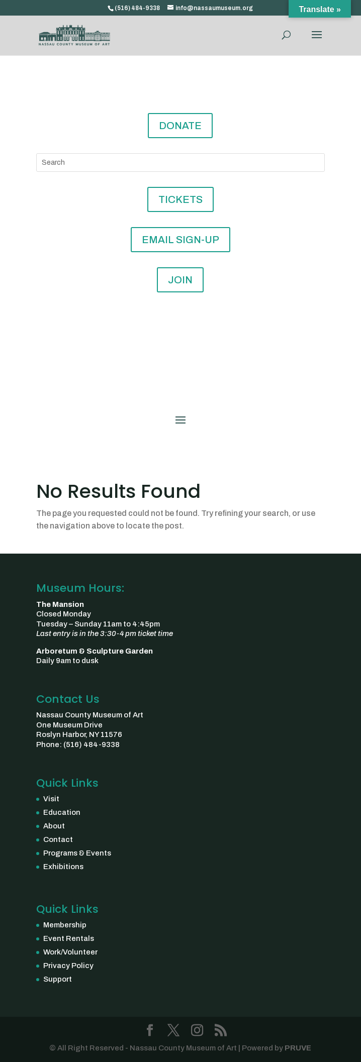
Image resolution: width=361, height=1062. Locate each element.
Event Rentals (68, 938)
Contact (58, 839)
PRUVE (297, 1048)
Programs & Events (77, 853)
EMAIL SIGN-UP (180, 239)
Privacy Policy (68, 966)
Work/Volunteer (70, 952)
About (54, 826)
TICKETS (180, 199)
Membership (64, 925)
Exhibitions (63, 867)
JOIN (180, 279)
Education (61, 812)
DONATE (180, 125)
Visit (51, 799)
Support (57, 979)
